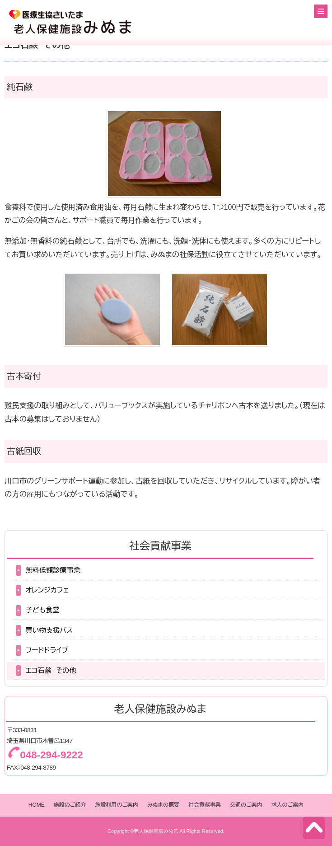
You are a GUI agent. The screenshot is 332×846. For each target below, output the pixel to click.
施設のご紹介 (70, 805)
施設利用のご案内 (116, 805)
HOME (36, 805)
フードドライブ (46, 650)
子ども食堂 (42, 610)
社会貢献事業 (204, 805)
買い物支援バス (49, 630)
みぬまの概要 (163, 805)
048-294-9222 (51, 755)
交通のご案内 (246, 805)
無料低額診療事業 (52, 570)
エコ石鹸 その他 (50, 670)
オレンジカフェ (47, 590)
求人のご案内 (287, 805)
